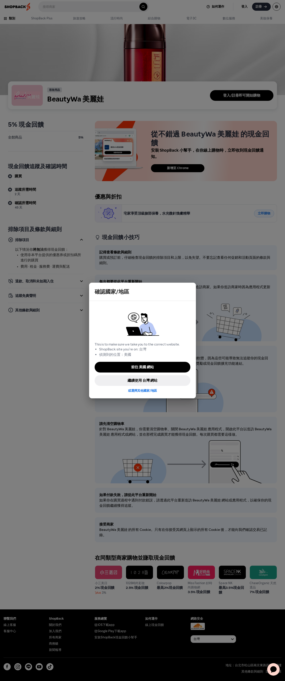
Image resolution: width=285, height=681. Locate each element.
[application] (273, 669)
